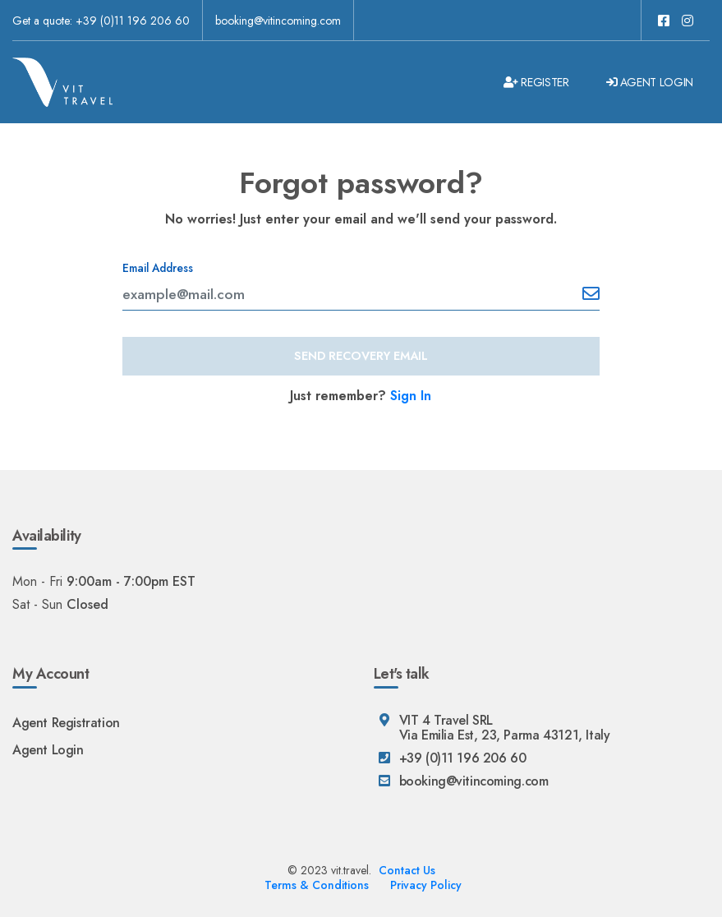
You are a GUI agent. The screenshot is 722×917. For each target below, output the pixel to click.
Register (536, 82)
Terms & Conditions (316, 885)
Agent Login (649, 82)
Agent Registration (66, 722)
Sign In (410, 395)
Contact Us (407, 870)
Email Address (157, 267)
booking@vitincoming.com (278, 20)
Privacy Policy (426, 885)
